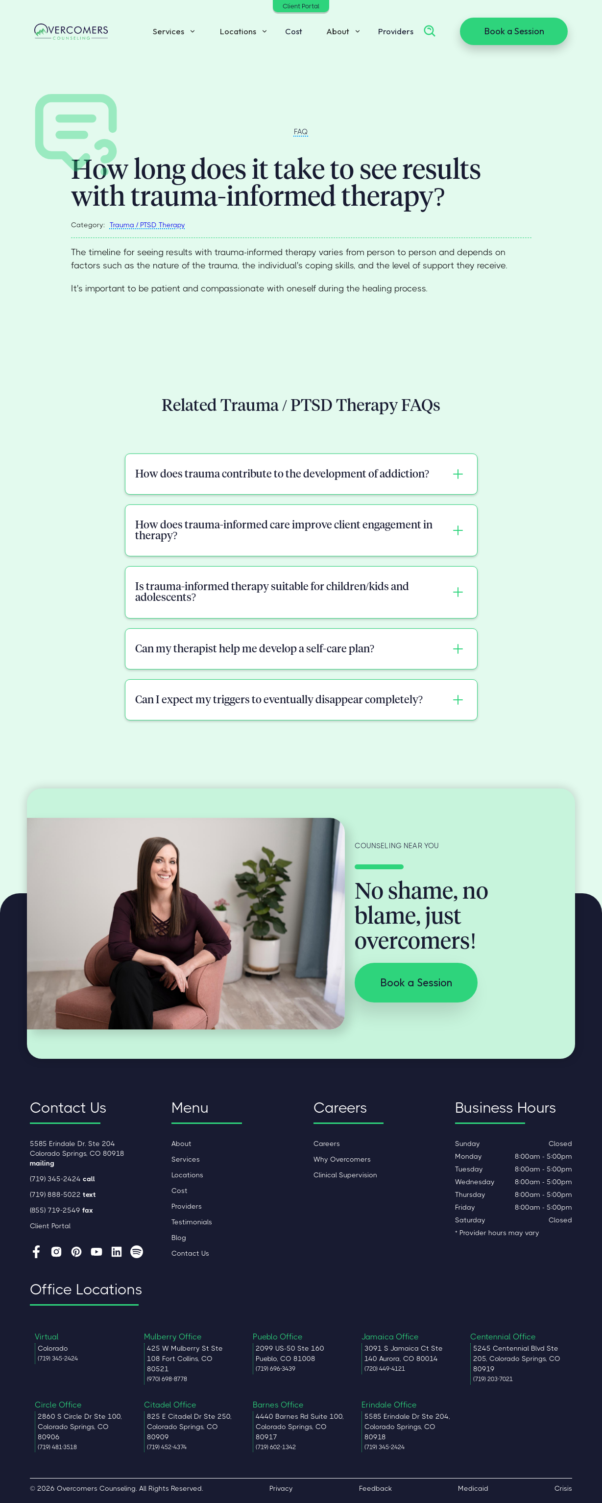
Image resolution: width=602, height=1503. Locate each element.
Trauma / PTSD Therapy (147, 225)
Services (185, 1159)
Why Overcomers (342, 1159)
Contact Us (190, 1253)
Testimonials (191, 1222)
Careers (326, 1143)
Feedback (375, 1488)
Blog (178, 1237)
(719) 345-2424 (62, 1179)
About (181, 1143)
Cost (293, 31)
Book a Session (514, 31)
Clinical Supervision (345, 1175)
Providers (395, 31)
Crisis (563, 1488)
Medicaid (473, 1488)
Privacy (281, 1488)
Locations (187, 1175)
